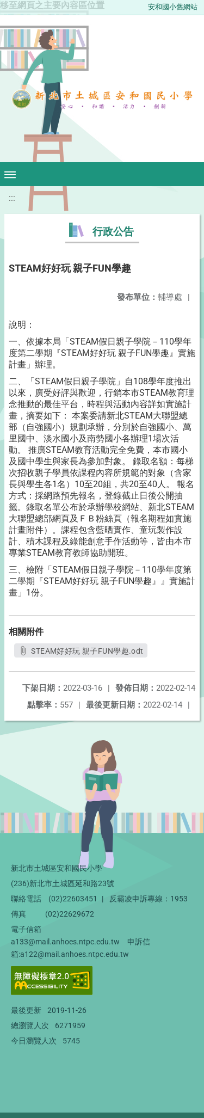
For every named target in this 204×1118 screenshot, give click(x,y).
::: (12, 198)
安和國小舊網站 (172, 7)
